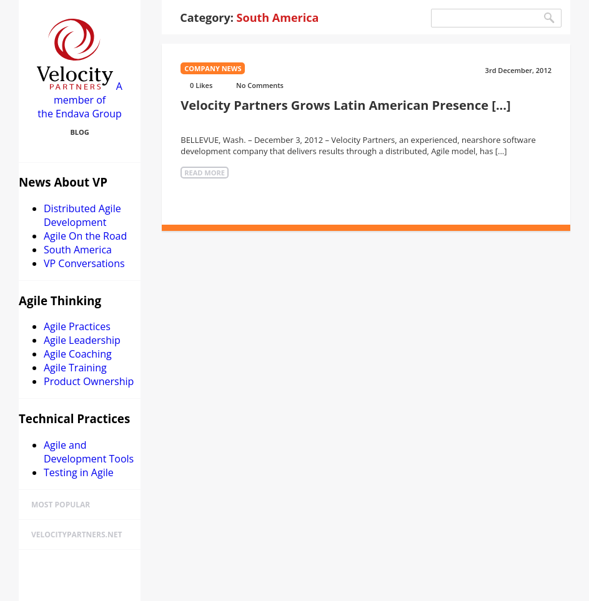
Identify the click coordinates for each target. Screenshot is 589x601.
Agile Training (75, 367)
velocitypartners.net (76, 534)
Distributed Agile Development (82, 215)
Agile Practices (77, 326)
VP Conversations (84, 263)
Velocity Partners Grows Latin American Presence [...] (345, 105)
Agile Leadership (82, 340)
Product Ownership (89, 381)
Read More (204, 172)
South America (78, 250)
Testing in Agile (79, 472)
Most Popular (60, 504)
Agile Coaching (78, 354)
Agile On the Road (85, 236)
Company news (212, 68)
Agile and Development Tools (89, 452)
